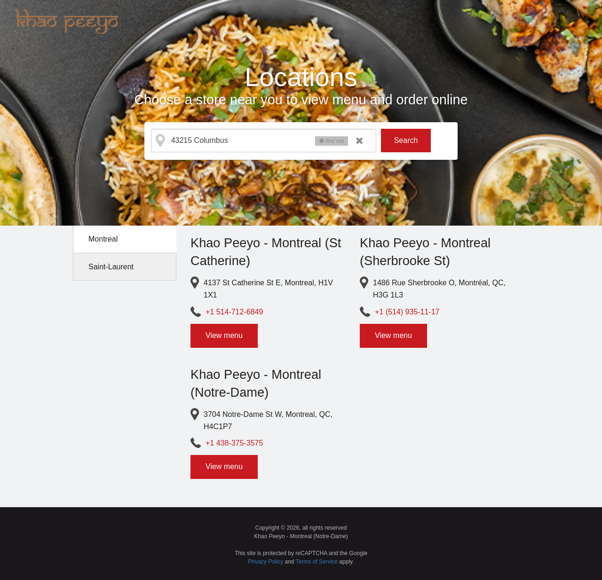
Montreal (103, 239)
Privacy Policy (266, 561)
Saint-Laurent (111, 267)
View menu (224, 335)
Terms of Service (317, 561)
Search (406, 140)
